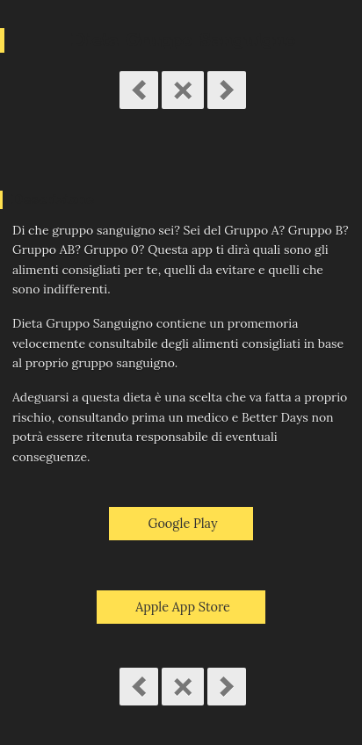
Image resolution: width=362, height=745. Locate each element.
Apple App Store (182, 607)
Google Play (182, 524)
